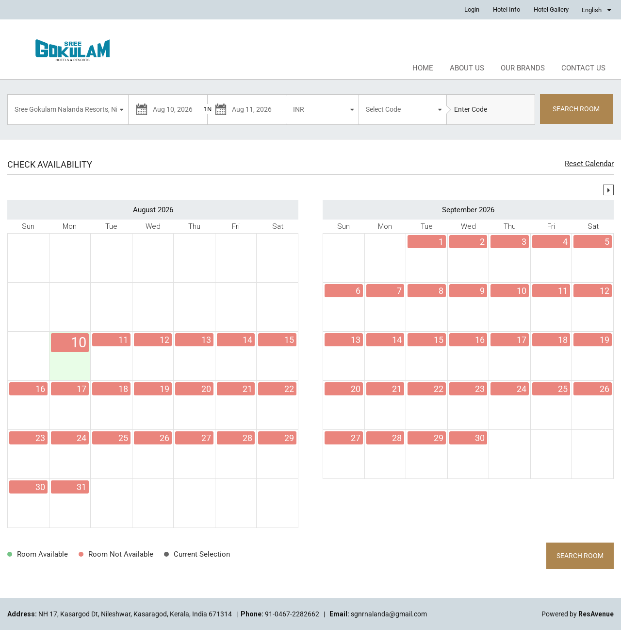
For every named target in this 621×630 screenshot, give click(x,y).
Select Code (383, 109)
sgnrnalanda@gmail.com (389, 614)
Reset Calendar (589, 163)
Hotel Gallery (551, 9)
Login (471, 9)
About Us (467, 68)
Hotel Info (506, 9)
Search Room (580, 556)
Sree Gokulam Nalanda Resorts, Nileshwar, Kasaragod (69, 109)
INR (298, 109)
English (592, 10)
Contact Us (583, 68)
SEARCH (576, 109)
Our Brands (523, 68)
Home (422, 68)
